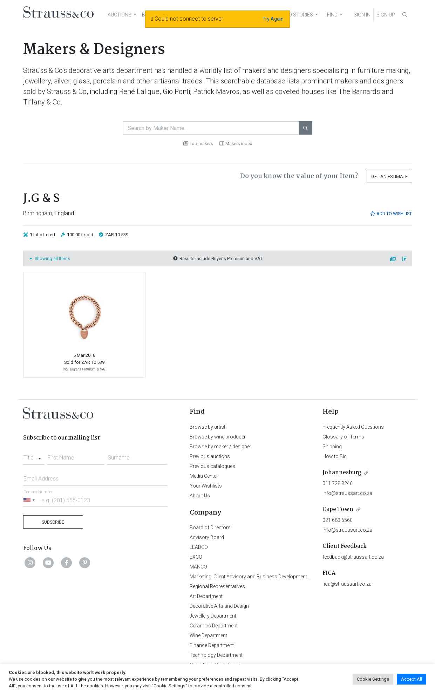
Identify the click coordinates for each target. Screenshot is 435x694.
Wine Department (208, 635)
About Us (200, 495)
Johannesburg (341, 472)
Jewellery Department (213, 616)
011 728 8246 (337, 483)
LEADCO (199, 547)
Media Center (204, 476)
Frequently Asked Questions (353, 427)
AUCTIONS (119, 15)
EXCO (196, 557)
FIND (332, 15)
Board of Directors (210, 527)
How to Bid (334, 456)
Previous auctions (210, 456)
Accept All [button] (411, 679)
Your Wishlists (206, 486)
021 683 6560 (337, 520)
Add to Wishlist (391, 213)
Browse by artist (207, 427)
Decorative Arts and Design (219, 606)
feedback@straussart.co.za (353, 557)
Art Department (206, 596)
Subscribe (53, 522)
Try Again (273, 19)
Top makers (198, 143)
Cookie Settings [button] (373, 679)
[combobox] (34, 456)
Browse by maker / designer (220, 446)
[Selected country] (30, 500)
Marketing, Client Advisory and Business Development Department (262, 576)
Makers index (235, 143)
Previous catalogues (212, 466)
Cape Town (337, 509)
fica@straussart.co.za (347, 584)
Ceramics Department (214, 625)
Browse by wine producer (218, 437)
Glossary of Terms (343, 437)
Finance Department (212, 645)
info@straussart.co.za (347, 493)
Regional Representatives (217, 586)
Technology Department (216, 655)
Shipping (332, 446)
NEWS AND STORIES (290, 15)
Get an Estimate (389, 176)
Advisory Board (207, 537)
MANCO (198, 567)
